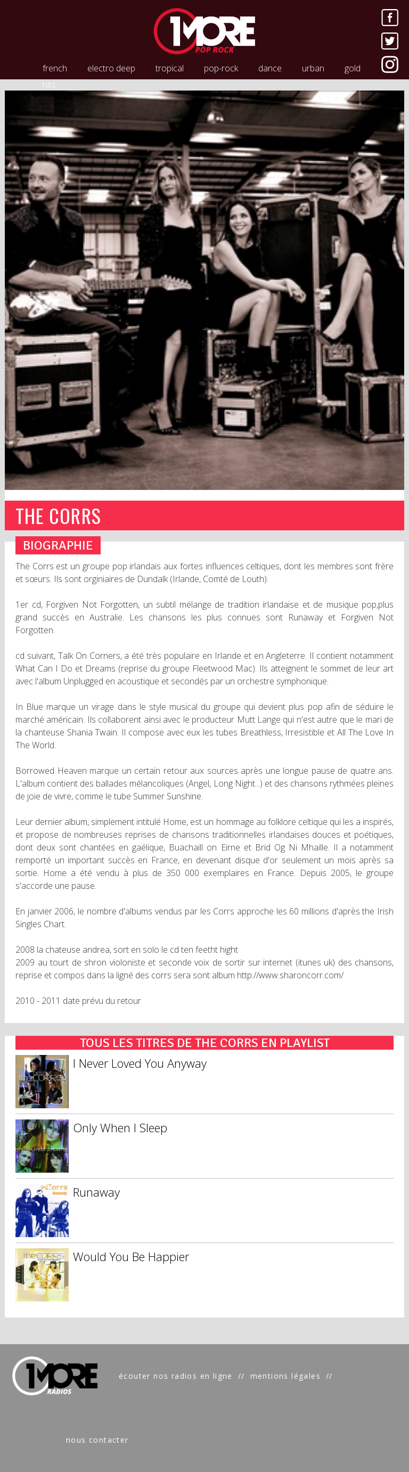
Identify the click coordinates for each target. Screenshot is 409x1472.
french (55, 68)
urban (313, 68)
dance (270, 68)
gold (353, 68)
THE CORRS (58, 515)
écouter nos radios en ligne (176, 1376)
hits (49, 85)
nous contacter (97, 1440)
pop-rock (221, 68)
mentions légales (285, 1376)
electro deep (111, 68)
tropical (170, 68)
